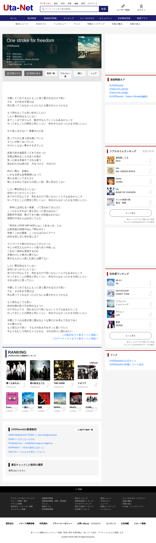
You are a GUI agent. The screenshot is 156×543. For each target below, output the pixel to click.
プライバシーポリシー (62, 523)
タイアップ (92, 3)
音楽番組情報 (124, 18)
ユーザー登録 (123, 10)
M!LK (118, 161)
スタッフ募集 (140, 523)
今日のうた (41, 24)
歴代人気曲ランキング (84, 506)
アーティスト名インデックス (23, 498)
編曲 (76, 3)
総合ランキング (81, 498)
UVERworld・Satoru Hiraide (25, 59)
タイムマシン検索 (18, 509)
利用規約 (43, 523)
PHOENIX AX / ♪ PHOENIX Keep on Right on (30, 443)
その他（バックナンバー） (133, 506)
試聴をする (13, 73)
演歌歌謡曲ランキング (84, 501)
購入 (80, 73)
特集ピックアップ (96, 24)
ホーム (13, 18)
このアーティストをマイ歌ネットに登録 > (75, 338)
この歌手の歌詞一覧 (85, 430)
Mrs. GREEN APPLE (125, 171)
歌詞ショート (22, 24)
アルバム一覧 (65, 75)
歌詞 (83, 3)
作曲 (69, 3)
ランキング (68, 18)
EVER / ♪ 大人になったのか (21, 439)
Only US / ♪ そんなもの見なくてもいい (27, 452)
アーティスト (45, 3)
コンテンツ (111, 523)
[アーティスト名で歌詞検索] (69, 9)
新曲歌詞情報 (50, 18)
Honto (118, 178)
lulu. (118, 168)
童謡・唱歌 (121, 203)
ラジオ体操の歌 (123, 199)
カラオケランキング (83, 504)
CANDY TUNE (122, 294)
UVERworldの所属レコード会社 (126, 364)
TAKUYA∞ (17, 54)
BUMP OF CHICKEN (125, 192)
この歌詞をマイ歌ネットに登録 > (80, 335)
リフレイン (121, 301)
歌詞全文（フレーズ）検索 (22, 506)
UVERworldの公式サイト (122, 361)
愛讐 (118, 322)
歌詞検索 (32, 18)
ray (117, 189)
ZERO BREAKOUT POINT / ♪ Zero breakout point (32, 435)
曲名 (56, 3)
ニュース (104, 504)
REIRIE (119, 325)
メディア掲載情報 (26, 523)
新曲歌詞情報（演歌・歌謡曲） (55, 501)
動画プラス (142, 18)
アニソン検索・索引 (19, 501)
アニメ (77, 24)
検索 (103, 9)
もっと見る (130, 213)
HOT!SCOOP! (122, 291)
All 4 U (119, 280)
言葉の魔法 (117, 24)
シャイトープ (122, 304)
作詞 (63, 3)
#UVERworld (116, 85)
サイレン (120, 312)
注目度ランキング (82, 509)
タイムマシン (105, 18)
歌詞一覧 (51, 73)
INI (117, 283)
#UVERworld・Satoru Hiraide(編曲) (128, 96)
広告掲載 (125, 523)
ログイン (141, 10)
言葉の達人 (135, 24)
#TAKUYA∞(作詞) (118, 89)
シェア (94, 73)
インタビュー (60, 24)
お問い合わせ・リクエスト (89, 523)
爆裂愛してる (122, 157)
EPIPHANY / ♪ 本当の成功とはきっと (26, 447)
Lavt (118, 315)
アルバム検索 (16, 504)
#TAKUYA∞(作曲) (118, 93)
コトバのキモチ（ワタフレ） (134, 498)
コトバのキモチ (87, 18)
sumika (119, 182)
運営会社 (10, 523)
